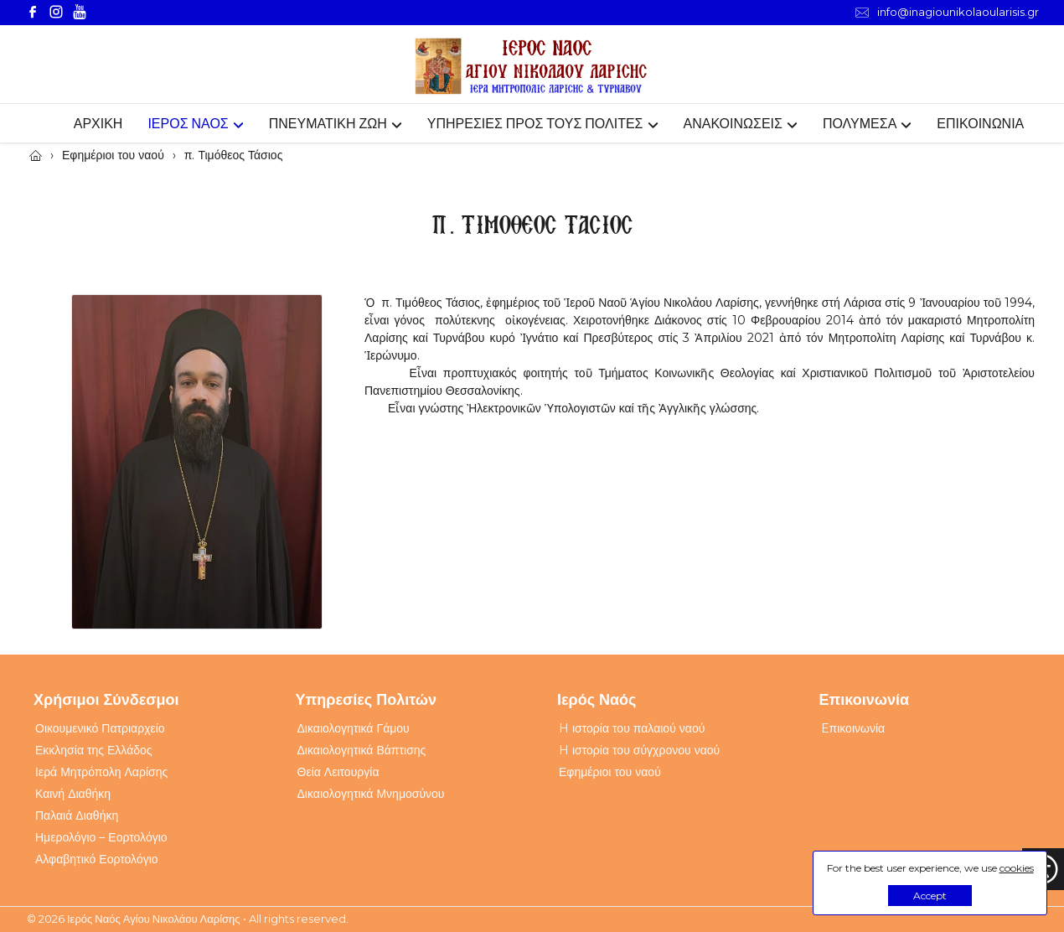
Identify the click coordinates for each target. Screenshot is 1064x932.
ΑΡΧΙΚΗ (98, 124)
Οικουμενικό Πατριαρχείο (100, 728)
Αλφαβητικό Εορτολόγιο (96, 859)
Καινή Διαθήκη (73, 793)
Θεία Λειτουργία (338, 771)
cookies (1016, 868)
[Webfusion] (532, 67)
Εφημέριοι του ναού (610, 771)
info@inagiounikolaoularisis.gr (947, 12)
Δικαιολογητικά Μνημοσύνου (371, 793)
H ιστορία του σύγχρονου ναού (639, 750)
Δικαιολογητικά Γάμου (353, 728)
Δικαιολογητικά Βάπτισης (361, 750)
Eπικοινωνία (853, 728)
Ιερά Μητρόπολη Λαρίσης (101, 771)
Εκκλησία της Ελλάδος (93, 750)
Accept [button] (930, 895)
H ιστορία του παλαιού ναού (632, 728)
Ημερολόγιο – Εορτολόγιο (101, 837)
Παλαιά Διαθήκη (76, 815)
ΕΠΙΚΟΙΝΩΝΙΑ (980, 124)
